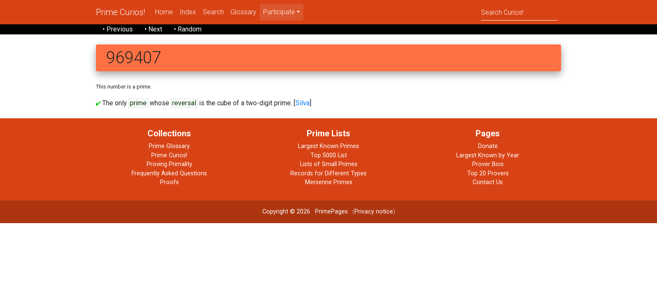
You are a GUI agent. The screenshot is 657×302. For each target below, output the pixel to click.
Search (213, 12)
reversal (184, 103)
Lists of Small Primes (328, 164)
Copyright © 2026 (286, 211)
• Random (188, 29)
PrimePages (331, 211)
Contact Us (488, 182)
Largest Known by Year (487, 155)
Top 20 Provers (488, 173)
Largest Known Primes (328, 146)
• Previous (118, 29)
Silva (302, 103)
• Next (153, 29)
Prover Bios (488, 164)
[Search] (519, 12)
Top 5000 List (328, 155)
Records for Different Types (328, 173)
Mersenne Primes (328, 182)
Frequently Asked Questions (169, 173)
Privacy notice (373, 211)
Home (164, 12)
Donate (488, 146)
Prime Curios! (120, 12)
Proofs (169, 182)
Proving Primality (169, 164)
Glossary (243, 12)
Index (188, 12)
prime (138, 103)
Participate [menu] (279, 12)
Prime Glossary (169, 146)
